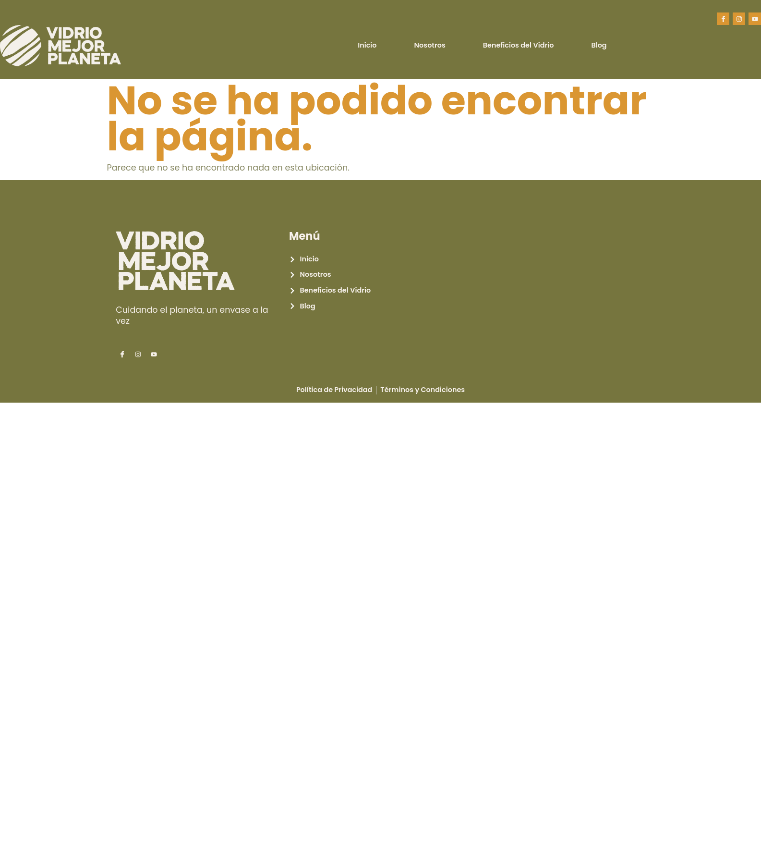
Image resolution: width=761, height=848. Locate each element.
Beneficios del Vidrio (518, 45)
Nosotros (430, 45)
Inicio (367, 45)
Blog (598, 45)
